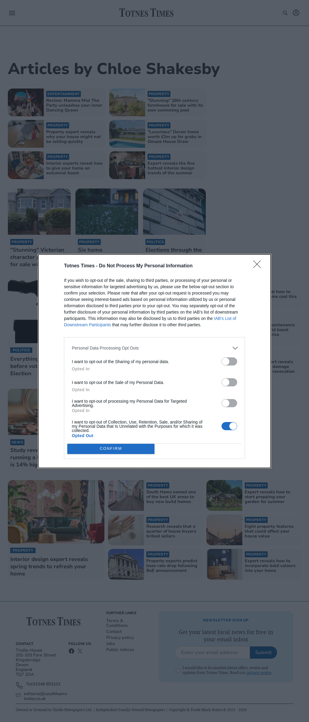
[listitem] (154, 348)
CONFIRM (111, 448)
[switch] (229, 361)
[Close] (259, 266)
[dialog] (154, 361)
